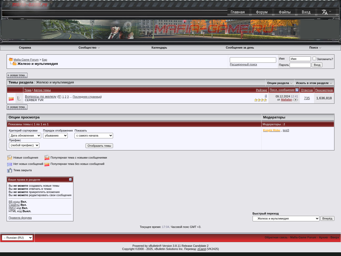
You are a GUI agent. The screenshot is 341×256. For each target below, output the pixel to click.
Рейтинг (261, 90)
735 (307, 98)
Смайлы (14, 204)
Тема (27, 90)
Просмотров (324, 90)
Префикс (15, 140)
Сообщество (89, 47)
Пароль (284, 64)
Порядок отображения (58, 130)
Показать (80, 130)
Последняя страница (87, 96)
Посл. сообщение (282, 89)
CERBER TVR (34, 100)
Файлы (285, 12)
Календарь (159, 47)
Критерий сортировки (23, 130)
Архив (323, 237)
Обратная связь (276, 237)
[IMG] (12, 208)
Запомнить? (323, 59)
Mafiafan (286, 99)
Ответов (307, 90)
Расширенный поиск (243, 64)
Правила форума (20, 217)
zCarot (202, 248)
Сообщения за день (240, 47)
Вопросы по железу (40, 96)
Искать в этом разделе (312, 83)
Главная (238, 12)
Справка (25, 47)
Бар (44, 59)
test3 (286, 130)
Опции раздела (278, 83)
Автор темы (42, 90)
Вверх (335, 237)
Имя (281, 58)
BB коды (14, 201)
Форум (262, 12)
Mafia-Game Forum (26, 59)
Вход (306, 12)
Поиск (315, 47)
